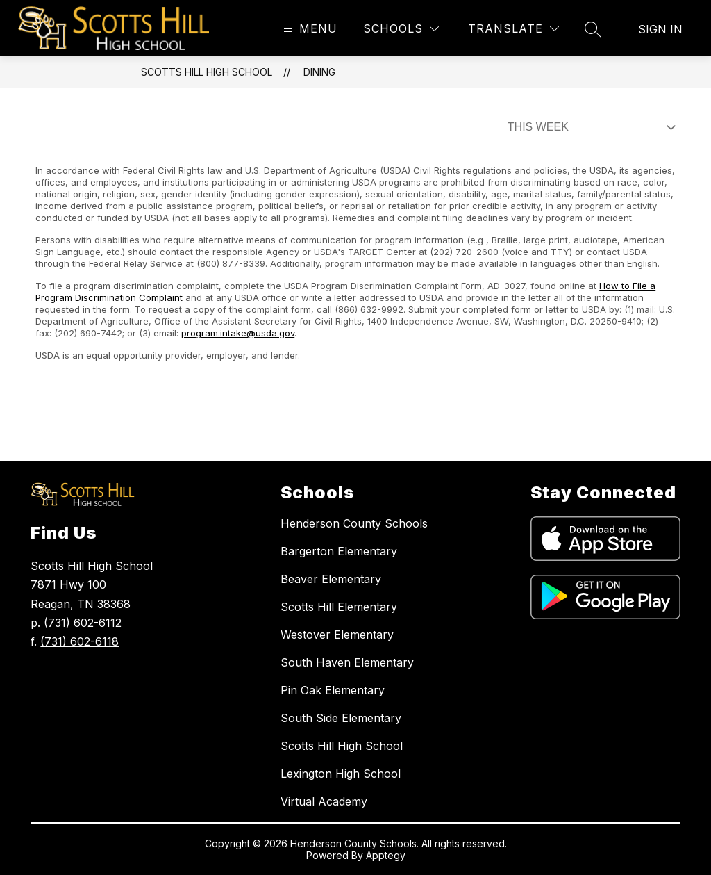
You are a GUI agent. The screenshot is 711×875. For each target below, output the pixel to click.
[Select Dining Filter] (589, 127)
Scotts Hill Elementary (339, 607)
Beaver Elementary (331, 579)
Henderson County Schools (354, 523)
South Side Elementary (341, 718)
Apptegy (385, 855)
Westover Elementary (337, 634)
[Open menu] (308, 29)
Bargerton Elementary (339, 551)
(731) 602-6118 (79, 641)
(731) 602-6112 (83, 623)
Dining (319, 72)
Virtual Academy (324, 801)
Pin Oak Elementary (333, 690)
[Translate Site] (513, 29)
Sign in (660, 29)
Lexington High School (341, 773)
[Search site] (593, 29)
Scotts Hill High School (206, 72)
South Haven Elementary (347, 662)
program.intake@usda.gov (237, 332)
